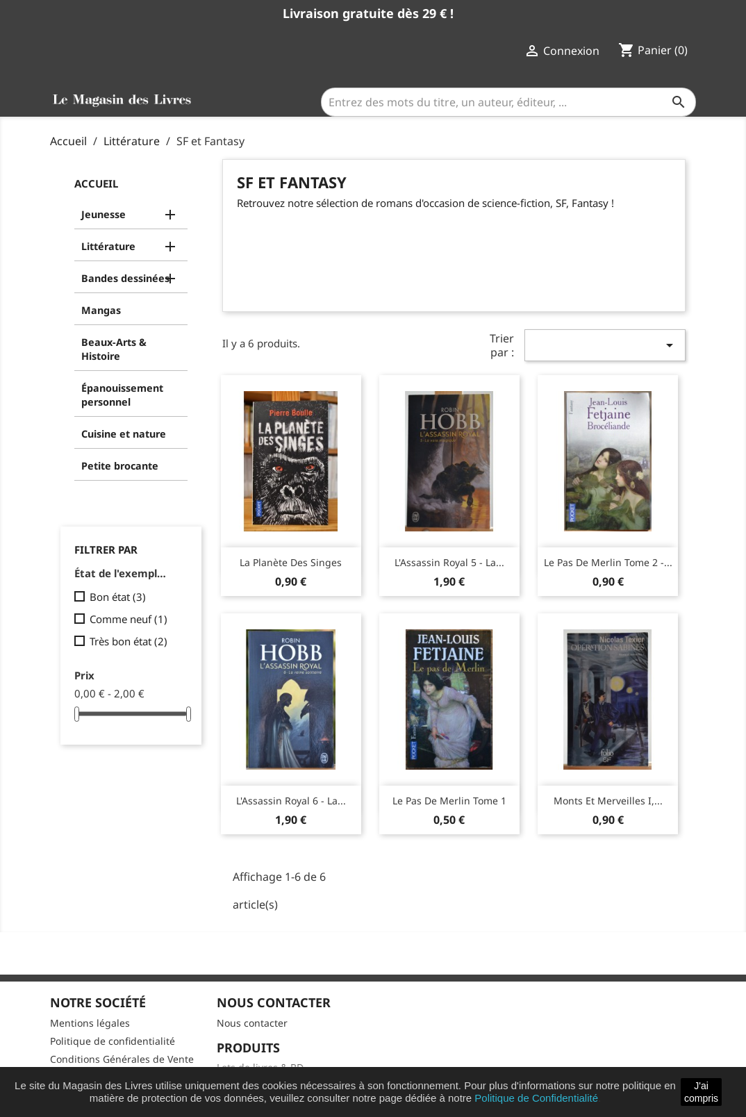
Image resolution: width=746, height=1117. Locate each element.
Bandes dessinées (125, 278)
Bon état (118, 597)
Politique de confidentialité (112, 1041)
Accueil (96, 183)
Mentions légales (90, 1022)
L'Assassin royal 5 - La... (449, 562)
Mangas (101, 310)
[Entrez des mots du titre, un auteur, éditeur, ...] (508, 102)
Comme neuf (128, 619)
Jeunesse (103, 214)
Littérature (108, 246)
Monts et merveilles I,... (608, 800)
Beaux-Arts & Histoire (114, 349)
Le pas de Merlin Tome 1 (449, 800)
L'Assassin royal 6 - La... (291, 800)
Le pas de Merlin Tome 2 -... (608, 562)
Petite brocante (119, 465)
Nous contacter (252, 1022)
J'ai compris (701, 1092)
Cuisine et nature (123, 433)
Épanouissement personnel (122, 394)
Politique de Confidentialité (536, 1098)
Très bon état (128, 641)
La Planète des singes (291, 562)
